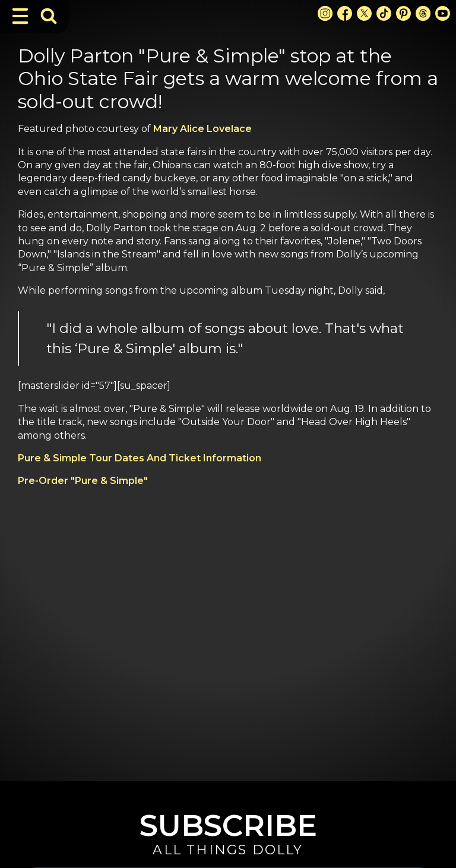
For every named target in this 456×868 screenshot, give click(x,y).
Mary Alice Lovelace (202, 128)
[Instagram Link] (325, 13)
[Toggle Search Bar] (48, 16)
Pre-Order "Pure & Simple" (83, 480)
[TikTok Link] (383, 13)
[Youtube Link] (442, 13)
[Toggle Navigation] (20, 16)
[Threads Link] (423, 13)
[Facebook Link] (344, 13)
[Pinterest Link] (403, 13)
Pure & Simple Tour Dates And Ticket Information (139, 458)
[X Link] (364, 13)
